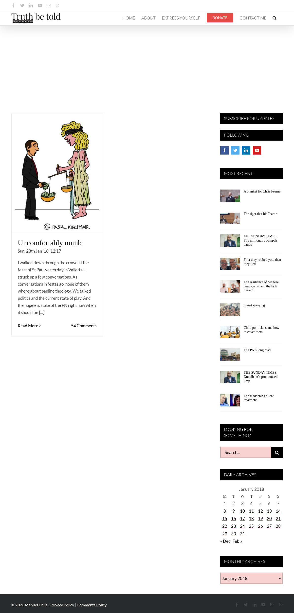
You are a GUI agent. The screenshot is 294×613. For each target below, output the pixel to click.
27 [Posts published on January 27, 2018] (269, 526)
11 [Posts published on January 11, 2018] (251, 511)
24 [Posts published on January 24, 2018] (242, 526)
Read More (28, 325)
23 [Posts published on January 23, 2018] (233, 526)
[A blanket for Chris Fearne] (230, 197)
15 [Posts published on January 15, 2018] (224, 518)
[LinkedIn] (246, 150)
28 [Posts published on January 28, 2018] (278, 526)
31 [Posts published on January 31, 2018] (242, 533)
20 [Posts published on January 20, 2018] (269, 518)
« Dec (225, 541)
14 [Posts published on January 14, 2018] (278, 511)
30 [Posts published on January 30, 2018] (233, 533)
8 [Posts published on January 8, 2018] (224, 511)
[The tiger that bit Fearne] (230, 220)
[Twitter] (235, 150)
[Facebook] (224, 150)
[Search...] (245, 452)
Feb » (237, 541)
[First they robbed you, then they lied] (230, 266)
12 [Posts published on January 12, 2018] (260, 511)
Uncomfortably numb (50, 243)
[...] (41, 312)
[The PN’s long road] (230, 356)
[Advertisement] (147, 62)
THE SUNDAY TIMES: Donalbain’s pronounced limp (260, 377)
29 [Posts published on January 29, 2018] (224, 533)
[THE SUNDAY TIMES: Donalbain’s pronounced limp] (230, 378)
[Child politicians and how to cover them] (230, 334)
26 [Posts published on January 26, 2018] (260, 526)
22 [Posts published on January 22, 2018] (224, 526)
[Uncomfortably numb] (57, 172)
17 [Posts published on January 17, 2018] (242, 518)
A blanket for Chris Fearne (262, 191)
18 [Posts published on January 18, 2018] (251, 518)
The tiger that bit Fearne (260, 214)
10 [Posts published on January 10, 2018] (242, 511)
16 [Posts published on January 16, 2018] (233, 518)
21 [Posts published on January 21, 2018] (278, 518)
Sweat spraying (254, 305)
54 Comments (83, 325)
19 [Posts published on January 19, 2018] (260, 518)
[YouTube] (257, 150)
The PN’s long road (257, 350)
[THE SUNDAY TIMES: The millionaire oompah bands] (230, 242)
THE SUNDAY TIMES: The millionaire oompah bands (260, 240)
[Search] (277, 452)
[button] (274, 18)
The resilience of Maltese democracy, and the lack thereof (261, 286)
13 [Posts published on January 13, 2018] (269, 511)
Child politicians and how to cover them (261, 330)
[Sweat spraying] (230, 311)
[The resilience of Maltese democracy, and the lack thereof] (230, 288)
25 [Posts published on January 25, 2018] (251, 526)
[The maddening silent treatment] (230, 402)
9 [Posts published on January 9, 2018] (233, 511)
